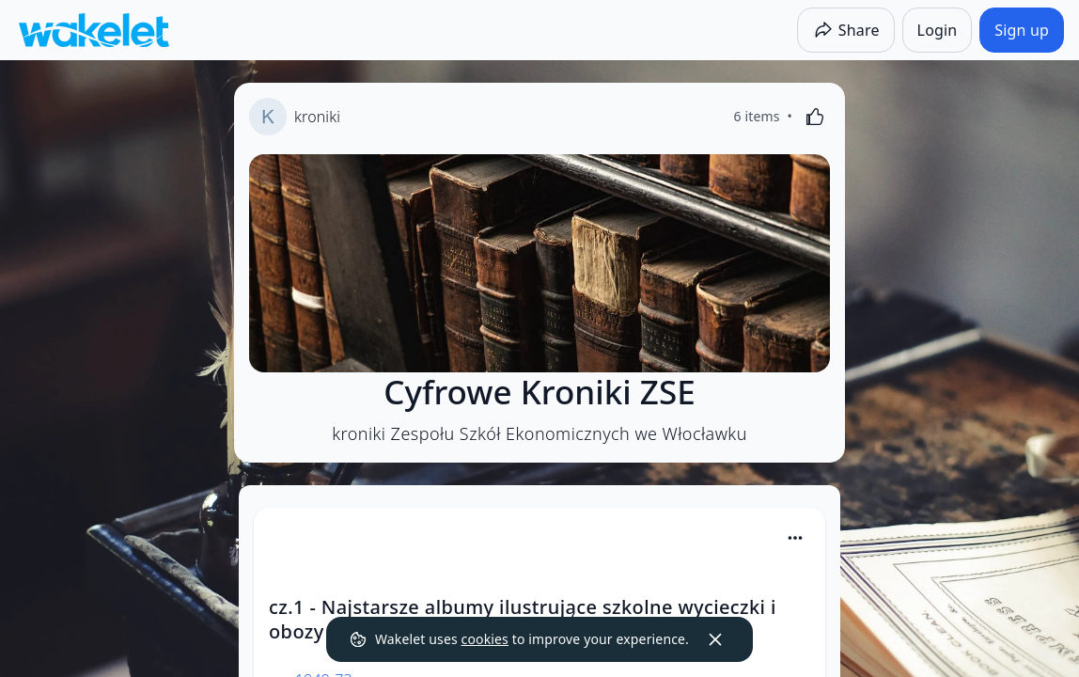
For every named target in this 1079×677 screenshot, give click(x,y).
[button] (795, 539)
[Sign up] (1021, 30)
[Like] (815, 117)
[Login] (937, 30)
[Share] (846, 30)
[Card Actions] (795, 538)
